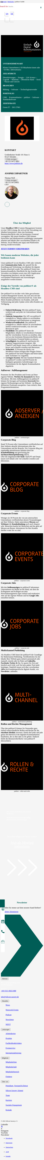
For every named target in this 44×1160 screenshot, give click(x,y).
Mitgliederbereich (12, 1072)
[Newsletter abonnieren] (3, 942)
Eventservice (10, 1048)
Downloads (9, 1138)
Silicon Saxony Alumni (14, 1091)
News (8, 1005)
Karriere (9, 1100)
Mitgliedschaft (11, 1067)
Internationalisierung (13, 1053)
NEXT (8, 1024)
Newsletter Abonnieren (9, 912)
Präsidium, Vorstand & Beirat (17, 1086)
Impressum (9, 1143)
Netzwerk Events (12, 1010)
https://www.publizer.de (14, 163)
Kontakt (9, 1110)
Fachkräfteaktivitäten (14, 1043)
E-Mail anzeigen (11, 159)
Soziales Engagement (14, 1105)
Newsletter (10, 1020)
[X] (2, 1127)
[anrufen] (3, 932)
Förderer (9, 1077)
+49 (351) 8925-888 (8, 991)
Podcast (8, 1015)
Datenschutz (9, 1147)
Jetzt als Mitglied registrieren (22, 844)
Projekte (9, 1038)
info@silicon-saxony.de (10, 997)
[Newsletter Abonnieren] (22, 946)
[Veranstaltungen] (3, 922)
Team (8, 1095)
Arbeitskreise (11, 1034)
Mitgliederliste (11, 1062)
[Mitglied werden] (3, 909)
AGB (7, 1152)
